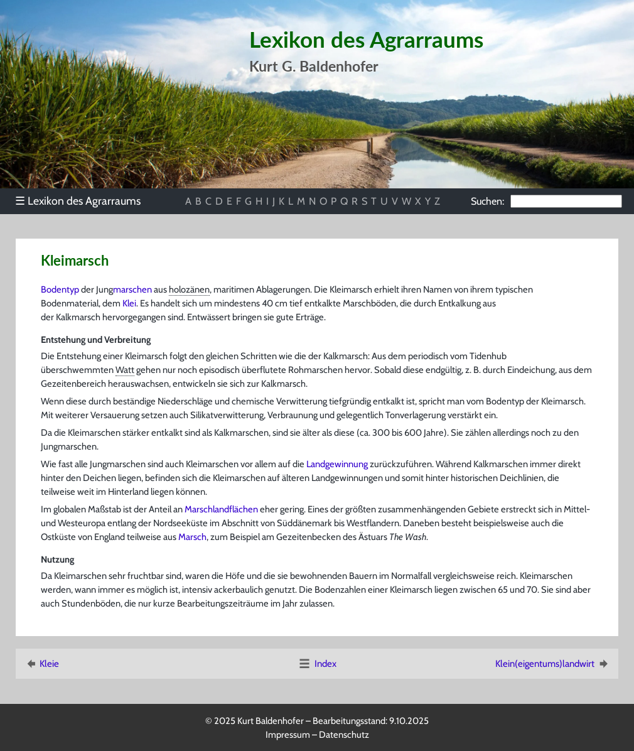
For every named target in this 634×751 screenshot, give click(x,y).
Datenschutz (344, 734)
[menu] (84, 200)
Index (317, 663)
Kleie (41, 663)
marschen (132, 289)
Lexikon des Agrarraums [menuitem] (78, 200)
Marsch (192, 537)
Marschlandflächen (221, 509)
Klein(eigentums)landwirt (552, 663)
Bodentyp (60, 289)
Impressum (288, 734)
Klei (129, 303)
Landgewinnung (337, 464)
